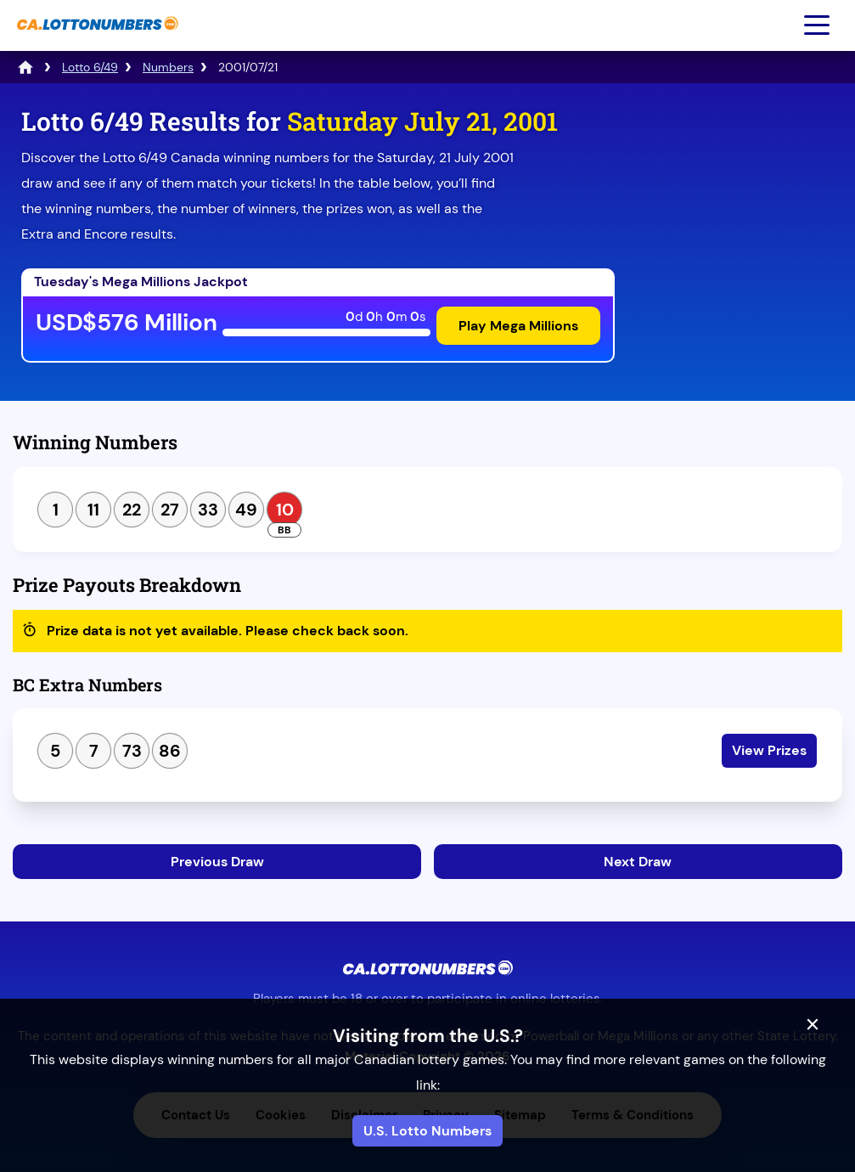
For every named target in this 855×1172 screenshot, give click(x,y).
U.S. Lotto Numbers (427, 1131)
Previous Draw (217, 862)
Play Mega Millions (518, 326)
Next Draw (638, 862)
